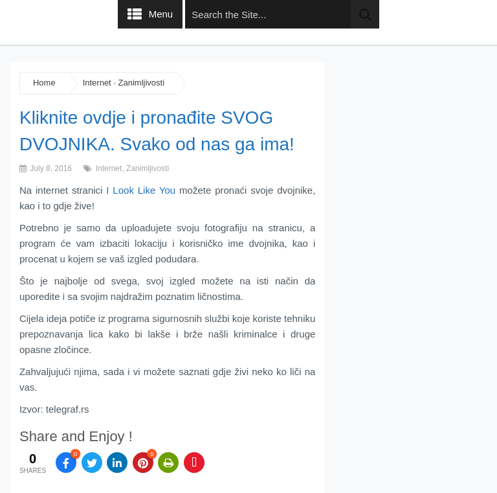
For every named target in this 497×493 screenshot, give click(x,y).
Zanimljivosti (141, 82)
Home (44, 82)
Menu (161, 13)
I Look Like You (140, 190)
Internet (97, 82)
